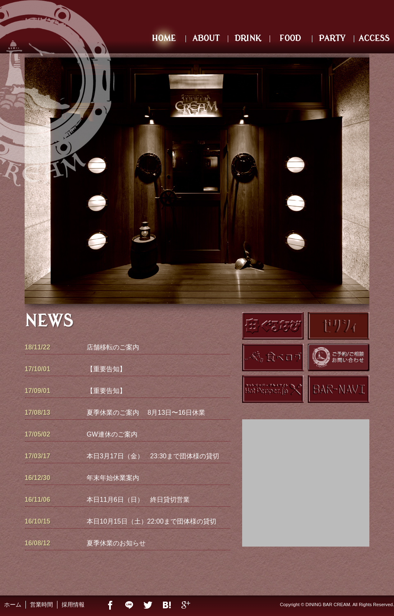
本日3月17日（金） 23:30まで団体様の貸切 (153, 456)
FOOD (290, 38)
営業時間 (41, 605)
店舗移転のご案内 (113, 347)
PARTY (332, 38)
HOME (164, 38)
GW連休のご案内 (112, 434)
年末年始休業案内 (113, 477)
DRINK (248, 38)
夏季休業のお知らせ (116, 543)
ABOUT (206, 38)
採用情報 (73, 605)
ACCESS (374, 38)
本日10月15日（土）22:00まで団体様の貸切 (151, 521)
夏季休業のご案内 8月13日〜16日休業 (146, 412)
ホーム (12, 605)
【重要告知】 (106, 368)
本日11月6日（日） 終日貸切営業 (138, 499)
